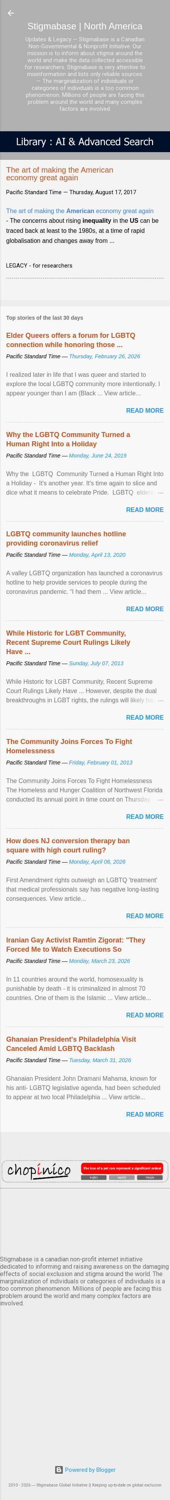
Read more (145, 410)
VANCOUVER (85, 1220)
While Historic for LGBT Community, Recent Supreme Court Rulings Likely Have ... (68, 642)
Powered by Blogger (85, 1469)
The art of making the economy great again (79, 211)
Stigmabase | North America (84, 26)
